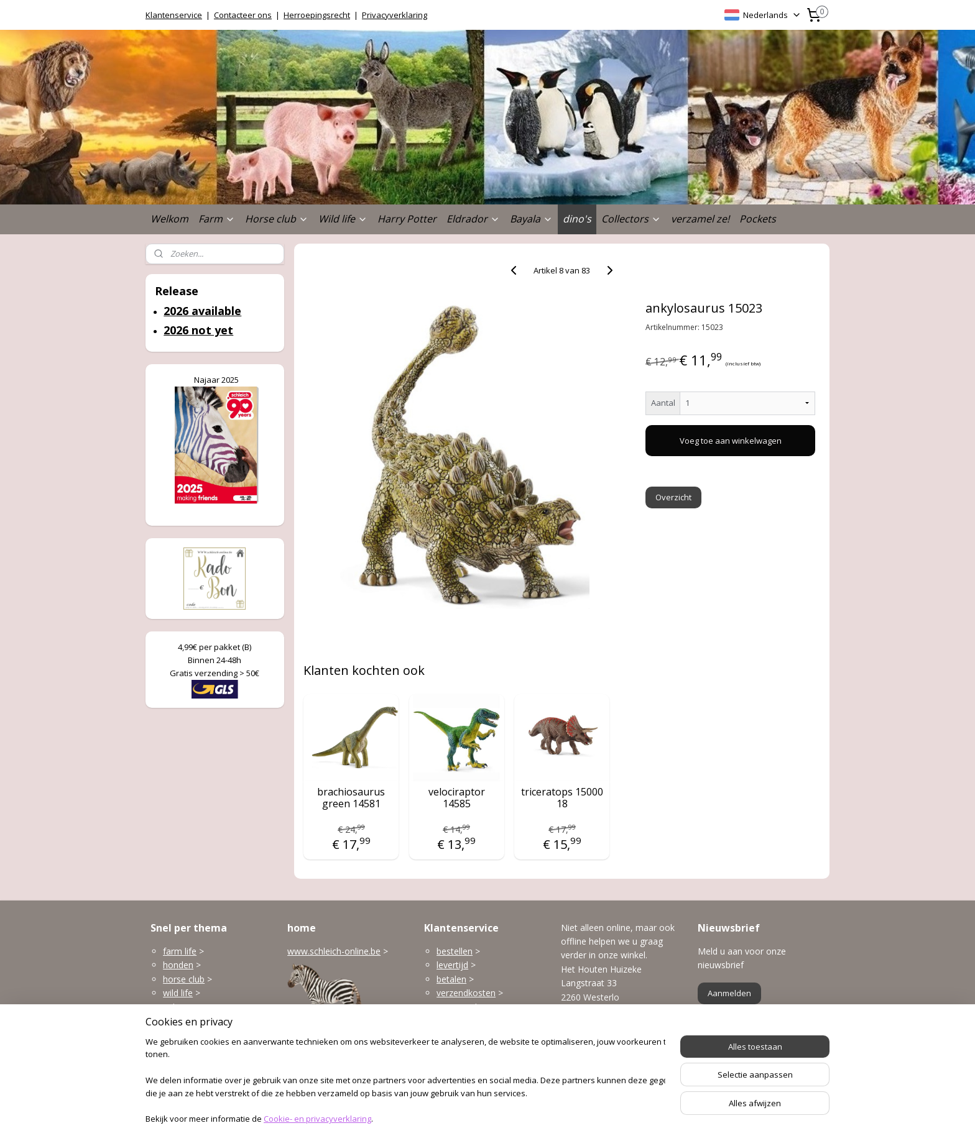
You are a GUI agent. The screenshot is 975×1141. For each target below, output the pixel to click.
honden (178, 965)
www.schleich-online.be (334, 951)
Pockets (757, 219)
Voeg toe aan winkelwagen (731, 440)
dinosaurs (182, 1049)
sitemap (443, 1118)
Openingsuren (589, 1070)
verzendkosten (466, 993)
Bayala (531, 219)
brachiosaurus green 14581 (351, 798)
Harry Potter (407, 219)
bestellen (455, 951)
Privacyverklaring (394, 15)
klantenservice (488, 1034)
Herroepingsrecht (317, 15)
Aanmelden (729, 993)
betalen (451, 979)
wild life (178, 993)
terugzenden (462, 1007)
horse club (184, 979)
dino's (577, 219)
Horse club (276, 219)
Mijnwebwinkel (625, 1118)
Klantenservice (174, 15)
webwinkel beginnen (517, 1118)
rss (469, 1118)
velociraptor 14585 (456, 798)
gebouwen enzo (195, 1007)
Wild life (342, 219)
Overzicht (674, 497)
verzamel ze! (700, 219)
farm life (179, 951)
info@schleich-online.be (608, 1042)
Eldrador (473, 219)
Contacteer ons (243, 15)
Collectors (631, 219)
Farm (216, 219)
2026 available (202, 310)
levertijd (452, 965)
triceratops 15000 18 (562, 798)
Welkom (169, 219)
